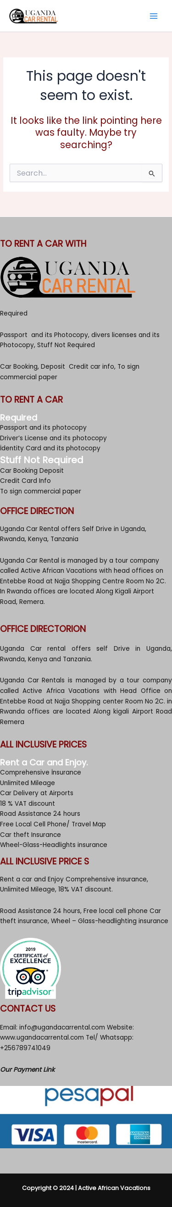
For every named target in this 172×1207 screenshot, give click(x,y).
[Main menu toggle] (154, 16)
